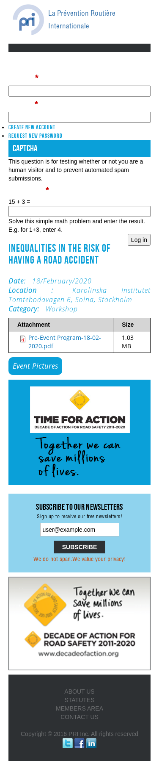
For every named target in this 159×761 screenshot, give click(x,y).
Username (23, 77)
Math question (28, 190)
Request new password (35, 135)
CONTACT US (79, 717)
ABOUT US (79, 691)
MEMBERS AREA (79, 708)
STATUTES (79, 700)
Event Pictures (35, 366)
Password (23, 104)
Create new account (31, 127)
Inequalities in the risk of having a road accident (59, 254)
